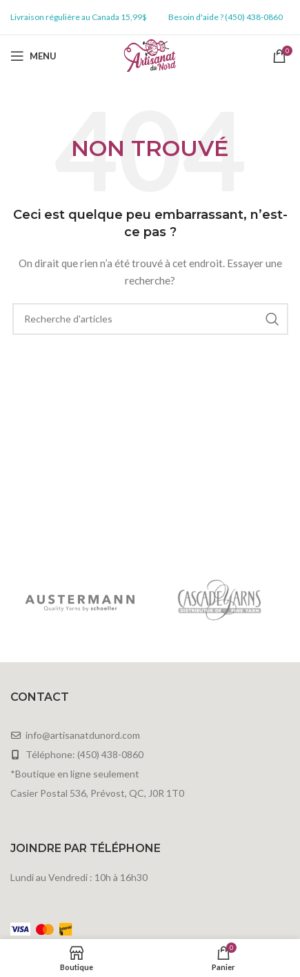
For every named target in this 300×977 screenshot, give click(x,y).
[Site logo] (150, 55)
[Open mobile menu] (33, 56)
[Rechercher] (150, 319)
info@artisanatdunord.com (83, 735)
